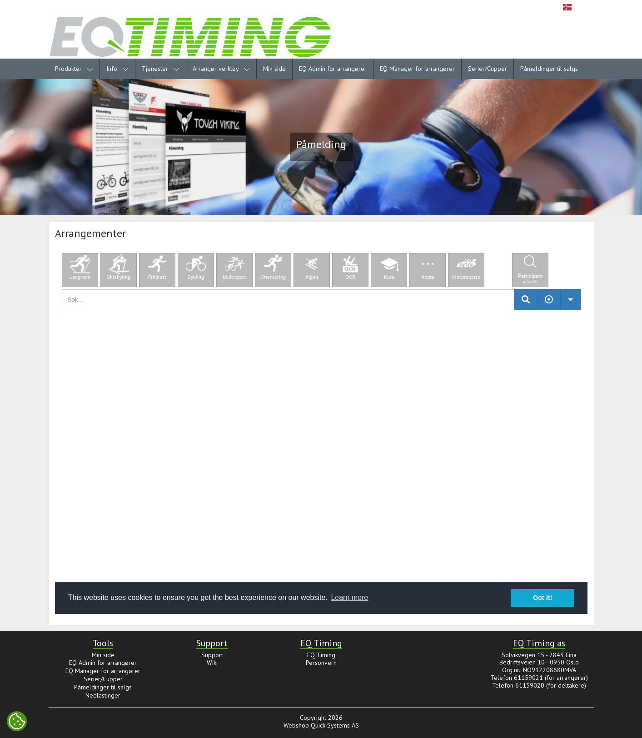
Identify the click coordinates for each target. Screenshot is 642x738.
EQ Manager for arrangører (417, 68)
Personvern (321, 663)
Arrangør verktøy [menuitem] (221, 68)
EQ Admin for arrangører (333, 68)
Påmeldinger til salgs (549, 68)
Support (212, 655)
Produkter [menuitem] (74, 68)
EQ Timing (321, 655)
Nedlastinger (102, 695)
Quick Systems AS (335, 725)
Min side (274, 68)
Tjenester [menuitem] (160, 68)
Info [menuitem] (117, 68)
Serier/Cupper (487, 68)
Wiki (212, 663)
